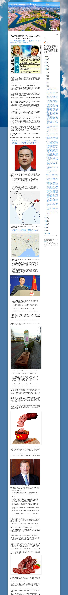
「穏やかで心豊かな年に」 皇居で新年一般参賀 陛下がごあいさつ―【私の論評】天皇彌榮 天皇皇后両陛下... (52, 208)
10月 (47, 73)
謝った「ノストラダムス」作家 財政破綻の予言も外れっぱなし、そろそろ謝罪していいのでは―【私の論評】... (52, 167)
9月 (46, 75)
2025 (46, 59)
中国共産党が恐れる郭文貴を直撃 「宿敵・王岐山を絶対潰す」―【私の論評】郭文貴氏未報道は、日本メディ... (52, 171)
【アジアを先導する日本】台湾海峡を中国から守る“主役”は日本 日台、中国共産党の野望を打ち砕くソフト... (52, 188)
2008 (46, 228)
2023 (46, 62)
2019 (46, 68)
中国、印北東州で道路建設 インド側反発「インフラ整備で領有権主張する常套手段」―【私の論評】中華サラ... (52, 179)
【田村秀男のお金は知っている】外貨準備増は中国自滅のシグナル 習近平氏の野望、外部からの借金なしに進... (52, 122)
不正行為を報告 (47, 233)
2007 (46, 230)
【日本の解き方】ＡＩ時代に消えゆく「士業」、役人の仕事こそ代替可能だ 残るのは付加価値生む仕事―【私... (52, 192)
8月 (46, 76)
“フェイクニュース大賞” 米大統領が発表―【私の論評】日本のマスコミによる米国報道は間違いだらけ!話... (52, 142)
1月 (46, 86)
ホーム (46, 38)
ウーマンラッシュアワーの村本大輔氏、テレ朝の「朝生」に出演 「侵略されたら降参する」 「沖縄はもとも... (52, 212)
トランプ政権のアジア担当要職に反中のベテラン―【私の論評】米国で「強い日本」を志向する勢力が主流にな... (52, 130)
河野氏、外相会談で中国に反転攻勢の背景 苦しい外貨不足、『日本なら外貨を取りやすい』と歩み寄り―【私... (52, 93)
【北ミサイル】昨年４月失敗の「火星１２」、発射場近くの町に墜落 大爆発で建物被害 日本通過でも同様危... (52, 200)
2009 (46, 227)
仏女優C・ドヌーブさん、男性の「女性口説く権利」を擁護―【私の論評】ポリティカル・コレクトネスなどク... (52, 175)
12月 (47, 70)
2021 (46, 65)
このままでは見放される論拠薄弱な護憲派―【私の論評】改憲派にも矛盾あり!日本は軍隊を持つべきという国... (52, 151)
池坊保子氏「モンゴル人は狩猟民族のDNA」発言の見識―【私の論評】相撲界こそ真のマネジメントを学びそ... (52, 163)
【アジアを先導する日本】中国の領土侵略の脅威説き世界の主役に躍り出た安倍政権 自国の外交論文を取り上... (52, 196)
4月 (46, 82)
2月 (46, 85)
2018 (46, 69)
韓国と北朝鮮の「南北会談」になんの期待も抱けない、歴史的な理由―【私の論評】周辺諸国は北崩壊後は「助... (52, 183)
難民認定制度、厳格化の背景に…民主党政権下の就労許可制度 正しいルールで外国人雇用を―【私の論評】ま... (52, 138)
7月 (46, 78)
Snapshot (45, 241)
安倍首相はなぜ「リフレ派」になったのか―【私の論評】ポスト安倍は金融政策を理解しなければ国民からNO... (52, 114)
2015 (46, 218)
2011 (46, 224)
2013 (46, 221)
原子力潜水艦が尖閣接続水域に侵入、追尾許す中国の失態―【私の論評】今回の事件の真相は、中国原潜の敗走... (52, 118)
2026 (46, 58)
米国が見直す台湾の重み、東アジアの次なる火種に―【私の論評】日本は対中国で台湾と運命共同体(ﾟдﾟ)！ (52, 204)
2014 (46, 220)
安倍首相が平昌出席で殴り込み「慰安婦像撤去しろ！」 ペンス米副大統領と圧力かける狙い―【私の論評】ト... (52, 110)
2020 (46, 66)
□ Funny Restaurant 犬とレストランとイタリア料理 (29, 4)
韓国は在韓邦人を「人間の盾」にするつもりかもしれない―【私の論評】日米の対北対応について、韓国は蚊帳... (52, 106)
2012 (46, 223)
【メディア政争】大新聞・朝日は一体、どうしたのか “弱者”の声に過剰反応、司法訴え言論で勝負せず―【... (52, 89)
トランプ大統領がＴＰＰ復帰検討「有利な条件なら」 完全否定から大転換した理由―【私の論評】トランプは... (52, 101)
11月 (47, 72)
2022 (46, 63)
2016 (46, 217)
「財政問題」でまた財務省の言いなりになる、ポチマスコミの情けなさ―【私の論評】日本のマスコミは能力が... (52, 126)
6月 (46, 79)
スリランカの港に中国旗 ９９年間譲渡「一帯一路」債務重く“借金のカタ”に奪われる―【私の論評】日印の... (52, 155)
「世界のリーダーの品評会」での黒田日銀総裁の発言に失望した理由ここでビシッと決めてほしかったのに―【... (52, 97)
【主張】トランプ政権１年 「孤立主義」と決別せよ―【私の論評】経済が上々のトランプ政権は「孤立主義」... (52, 134)
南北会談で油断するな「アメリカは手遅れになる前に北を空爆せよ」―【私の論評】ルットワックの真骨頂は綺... (52, 159)
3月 (46, 83)
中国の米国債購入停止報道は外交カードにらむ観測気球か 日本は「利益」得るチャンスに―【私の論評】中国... (52, 147)
